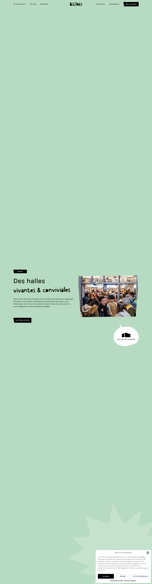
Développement (114, 4)
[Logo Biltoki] (76, 4)
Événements (44, 4)
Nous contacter (131, 4)
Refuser (123, 576)
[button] (148, 553)
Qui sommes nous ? (19, 4)
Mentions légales (130, 580)
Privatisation (100, 4)
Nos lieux (33, 4)
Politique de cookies (116, 580)
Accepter (106, 576)
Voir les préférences (140, 576)
